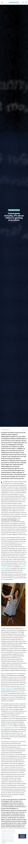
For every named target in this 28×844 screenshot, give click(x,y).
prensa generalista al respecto (10, 727)
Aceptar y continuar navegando (22, 836)
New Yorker (8, 725)
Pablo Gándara (6, 429)
